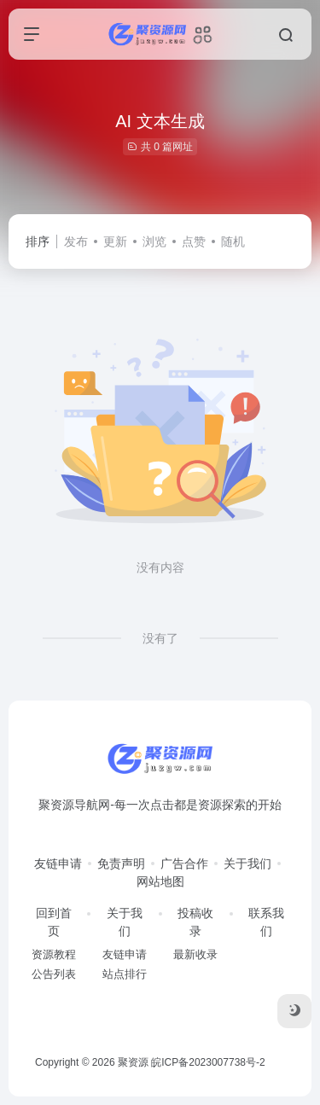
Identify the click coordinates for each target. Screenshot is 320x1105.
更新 (115, 241)
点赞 (194, 241)
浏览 (154, 241)
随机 (233, 241)
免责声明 (121, 863)
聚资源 (133, 1062)
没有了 (160, 638)
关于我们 (247, 863)
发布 (76, 241)
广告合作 (184, 863)
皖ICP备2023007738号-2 (208, 1062)
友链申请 (58, 863)
